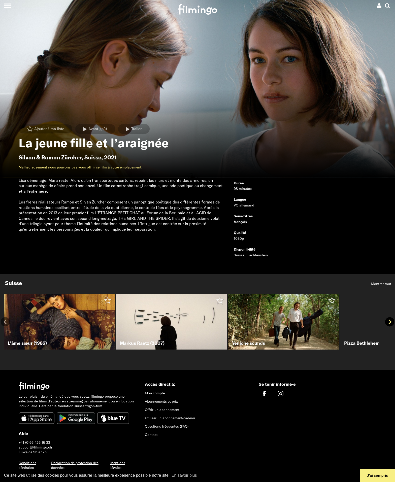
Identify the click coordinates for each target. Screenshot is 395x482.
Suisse (92, 157)
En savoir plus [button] (184, 475)
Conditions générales (27, 465)
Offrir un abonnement (162, 409)
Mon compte (155, 393)
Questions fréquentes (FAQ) (166, 426)
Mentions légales (117, 465)
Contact (151, 434)
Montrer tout (381, 284)
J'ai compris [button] (377, 475)
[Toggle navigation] (7, 5)
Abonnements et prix (161, 401)
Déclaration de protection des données (74, 465)
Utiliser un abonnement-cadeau (170, 418)
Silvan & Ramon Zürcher (50, 157)
